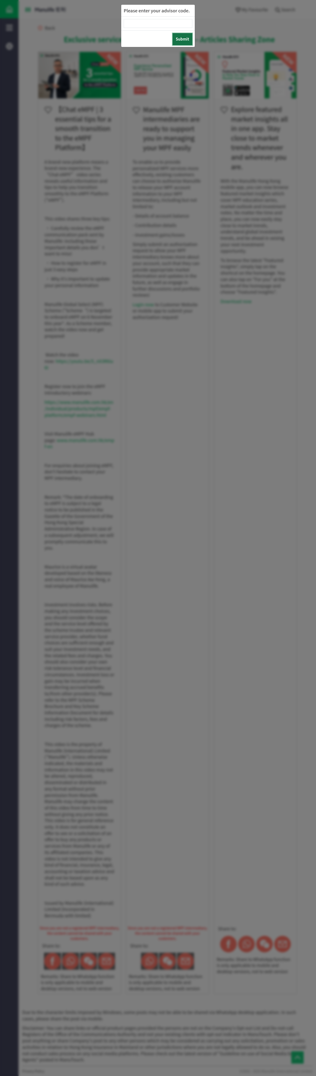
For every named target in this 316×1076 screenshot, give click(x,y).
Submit (182, 39)
